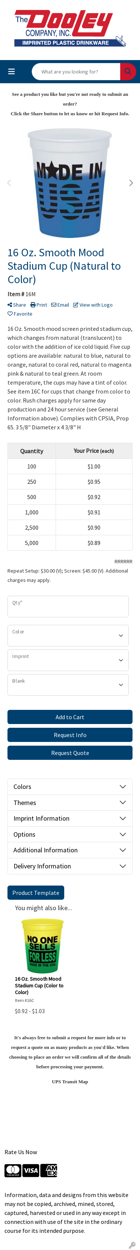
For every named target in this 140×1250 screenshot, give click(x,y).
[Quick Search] (76, 71)
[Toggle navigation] (11, 71)
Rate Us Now (20, 1152)
